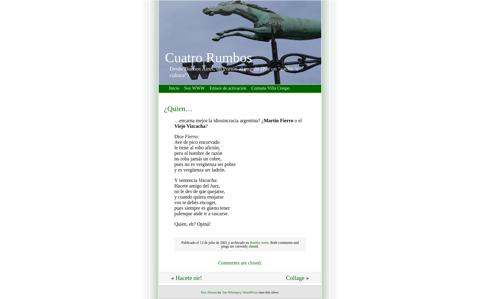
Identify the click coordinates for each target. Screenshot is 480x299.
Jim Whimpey (231, 292)
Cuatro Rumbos (208, 57)
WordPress (250, 292)
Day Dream (209, 292)
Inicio (174, 88)
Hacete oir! (188, 278)
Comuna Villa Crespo (270, 88)
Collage (295, 278)
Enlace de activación (228, 88)
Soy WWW (194, 88)
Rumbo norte (259, 242)
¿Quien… (178, 109)
